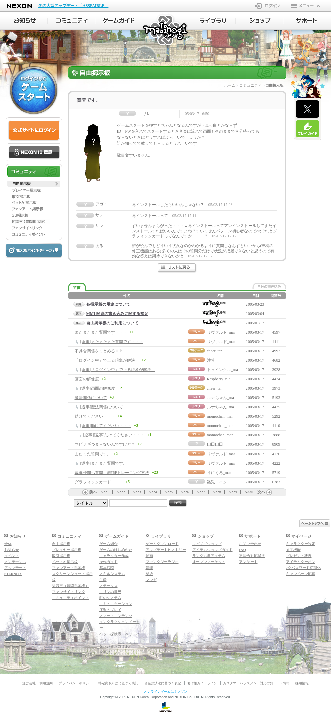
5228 (217, 492)
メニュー (305, 5)
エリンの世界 (110, 592)
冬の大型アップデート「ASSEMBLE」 (73, 5)
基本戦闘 (106, 568)
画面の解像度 (87, 379)
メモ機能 (293, 550)
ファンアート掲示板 (68, 568)
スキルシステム (112, 574)
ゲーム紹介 (108, 544)
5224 (153, 492)
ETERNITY (13, 574)
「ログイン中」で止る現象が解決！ (107, 360)
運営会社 (29, 683)
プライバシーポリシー (75, 683)
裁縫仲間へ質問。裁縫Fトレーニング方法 (112, 472)
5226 (185, 492)
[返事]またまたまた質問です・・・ (111, 341)
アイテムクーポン (300, 562)
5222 (121, 492)
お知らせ (11, 550)
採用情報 (302, 683)
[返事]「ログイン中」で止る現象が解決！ (117, 369)
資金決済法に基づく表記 (162, 683)
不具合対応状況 (252, 556)
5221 (105, 492)
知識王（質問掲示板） (70, 586)
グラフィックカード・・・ (99, 482)
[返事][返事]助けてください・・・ (114, 435)
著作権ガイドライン (202, 683)
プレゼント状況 (299, 556)
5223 (137, 492)
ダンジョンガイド (114, 646)
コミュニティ (250, 85)
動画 (149, 556)
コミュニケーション (115, 604)
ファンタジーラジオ (162, 562)
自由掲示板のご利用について (112, 323)
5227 (201, 492)
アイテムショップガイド (212, 550)
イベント (11, 556)
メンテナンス (15, 562)
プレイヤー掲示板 (66, 550)
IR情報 (284, 683)
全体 (8, 544)
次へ (261, 492)
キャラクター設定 (300, 544)
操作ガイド (108, 562)
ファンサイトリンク (68, 592)
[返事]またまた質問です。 (103, 463)
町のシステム (110, 598)
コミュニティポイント (70, 598)
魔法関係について (91, 397)
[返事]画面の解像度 (97, 388)
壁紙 (149, 574)
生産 (103, 580)
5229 (233, 492)
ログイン (268, 5)
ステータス (108, 586)
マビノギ (166, 30)
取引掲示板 (61, 556)
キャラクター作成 (114, 556)
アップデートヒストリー (166, 550)
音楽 (149, 568)
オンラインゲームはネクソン (165, 691)
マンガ (151, 580)
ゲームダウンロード (162, 544)
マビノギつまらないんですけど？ (105, 444)
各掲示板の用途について (108, 304)
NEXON (19, 6)
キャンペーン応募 (300, 574)
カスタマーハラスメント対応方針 (248, 683)
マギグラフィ (110, 652)
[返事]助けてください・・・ (105, 425)
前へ (93, 492)
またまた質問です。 (93, 454)
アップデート (15, 568)
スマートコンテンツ (115, 616)
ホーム (229, 85)
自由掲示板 (61, 544)
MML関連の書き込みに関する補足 (117, 313)
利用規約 (46, 683)
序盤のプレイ (110, 610)
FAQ (242, 550)
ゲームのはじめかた (115, 550)
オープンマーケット (208, 562)
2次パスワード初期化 (303, 568)
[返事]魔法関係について (101, 407)
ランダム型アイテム (208, 556)
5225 (169, 492)
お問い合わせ (250, 544)
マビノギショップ (207, 544)
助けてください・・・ (95, 416)
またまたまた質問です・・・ (101, 332)
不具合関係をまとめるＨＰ (99, 351)
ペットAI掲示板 (65, 562)
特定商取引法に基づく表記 (118, 683)
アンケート (248, 562)
